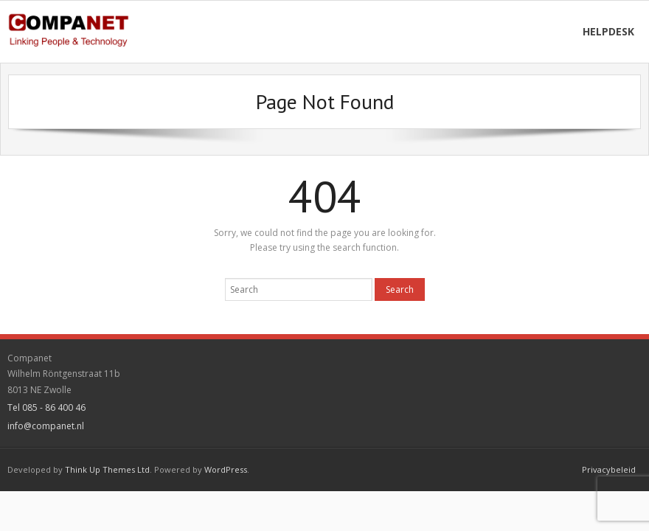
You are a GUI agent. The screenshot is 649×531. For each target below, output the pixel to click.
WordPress (225, 469)
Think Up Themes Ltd (107, 469)
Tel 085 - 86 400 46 (46, 407)
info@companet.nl (45, 426)
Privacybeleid (609, 469)
